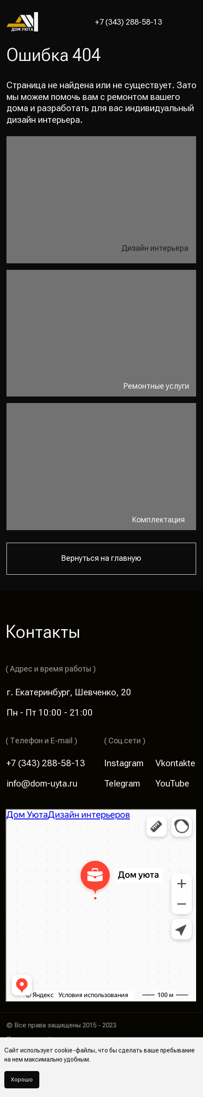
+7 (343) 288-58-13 (128, 22)
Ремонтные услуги (156, 386)
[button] (188, 21)
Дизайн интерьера (154, 248)
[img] (101, 333)
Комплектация (158, 519)
